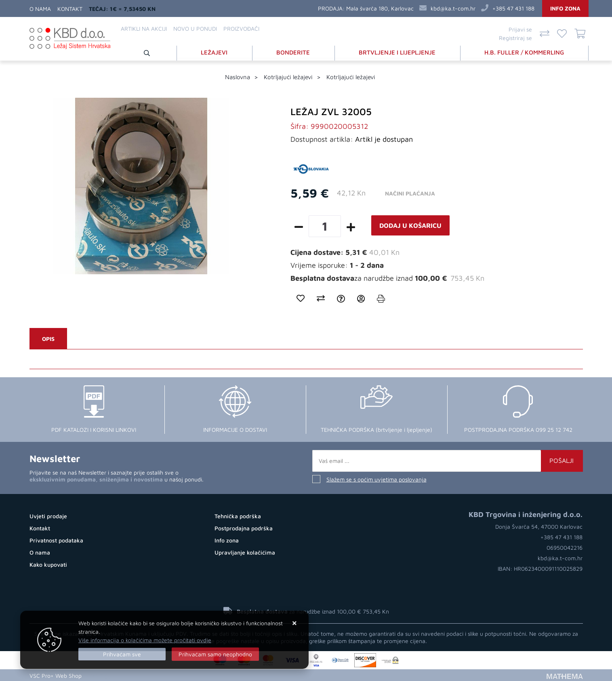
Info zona (565, 8)
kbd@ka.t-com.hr (453, 8)
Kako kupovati (48, 564)
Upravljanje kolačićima (245, 552)
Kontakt (69, 8)
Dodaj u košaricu (410, 225)
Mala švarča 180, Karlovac (380, 8)
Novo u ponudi (195, 28)
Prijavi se (520, 29)
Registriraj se (515, 37)
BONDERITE (294, 51)
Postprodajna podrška (244, 527)
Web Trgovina (104, 674)
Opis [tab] (48, 338)
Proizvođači (241, 28)
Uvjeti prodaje (48, 515)
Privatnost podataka (56, 539)
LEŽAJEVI (215, 51)
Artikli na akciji (144, 28)
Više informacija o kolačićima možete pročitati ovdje (144, 640)
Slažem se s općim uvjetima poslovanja (376, 478)
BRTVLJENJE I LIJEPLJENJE (397, 51)
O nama (40, 8)
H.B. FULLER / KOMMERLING (524, 51)
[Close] (122, 654)
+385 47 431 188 (513, 8)
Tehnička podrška (238, 515)
